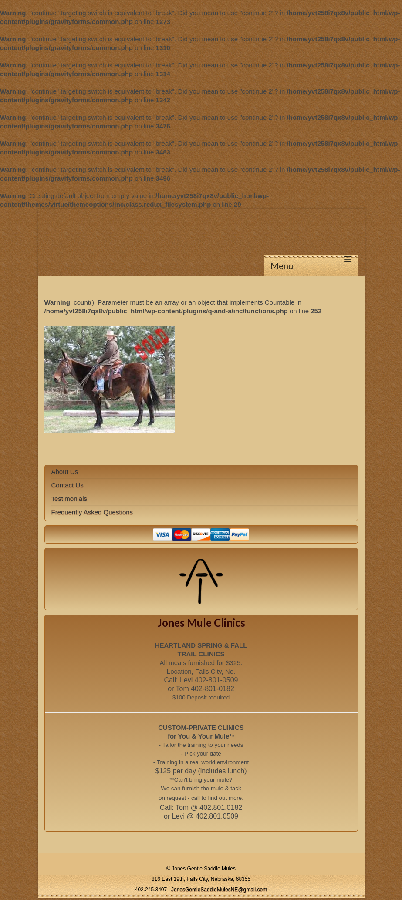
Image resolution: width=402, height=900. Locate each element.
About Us (64, 471)
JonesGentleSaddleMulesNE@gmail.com (219, 890)
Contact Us (67, 485)
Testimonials (69, 498)
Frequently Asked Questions (92, 512)
